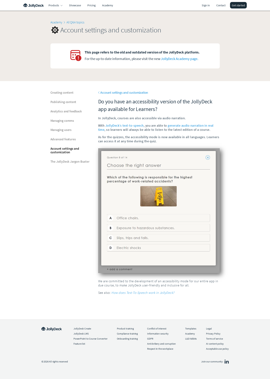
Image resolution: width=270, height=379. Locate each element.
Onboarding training (127, 338)
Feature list (79, 343)
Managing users (61, 130)
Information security (157, 333)
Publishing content (63, 102)
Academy (107, 5)
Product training (125, 328)
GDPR (150, 338)
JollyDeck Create (82, 328)
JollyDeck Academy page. (179, 58)
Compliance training (127, 333)
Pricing (91, 5)
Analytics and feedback (66, 111)
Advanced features (63, 139)
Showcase (75, 5)
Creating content (61, 92)
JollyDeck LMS (81, 333)
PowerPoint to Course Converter (90, 338)
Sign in (206, 5)
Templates (190, 328)
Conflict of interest (156, 328)
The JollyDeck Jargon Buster (70, 161)
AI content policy (215, 343)
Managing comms (62, 120)
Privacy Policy (213, 333)
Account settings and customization (64, 150)
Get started (238, 5)
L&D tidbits (191, 338)
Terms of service (214, 338)
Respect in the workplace (160, 348)
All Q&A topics (75, 22)
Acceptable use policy (217, 348)
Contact (221, 5)
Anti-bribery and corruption (161, 343)
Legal (209, 328)
